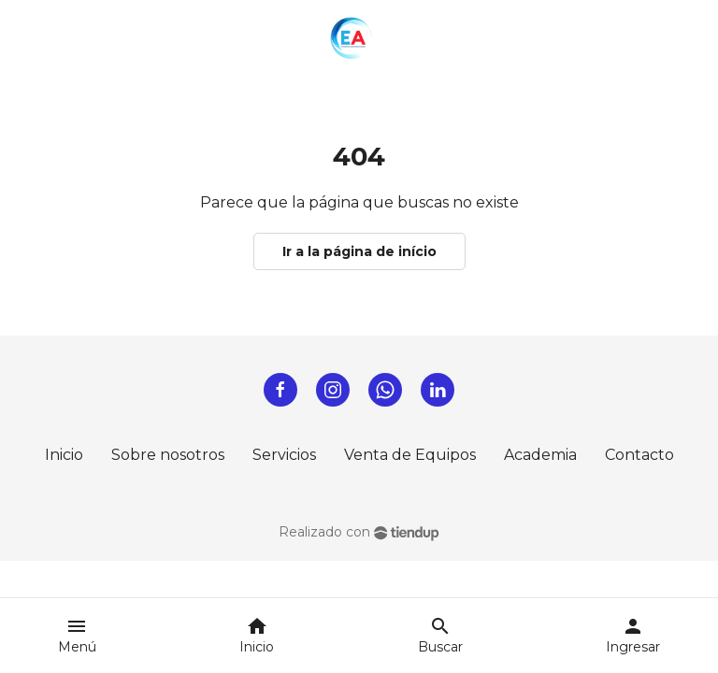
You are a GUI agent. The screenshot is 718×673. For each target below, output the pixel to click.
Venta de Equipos (410, 455)
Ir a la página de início (359, 251)
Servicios (284, 455)
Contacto (639, 455)
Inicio (64, 455)
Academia (540, 455)
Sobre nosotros (167, 455)
